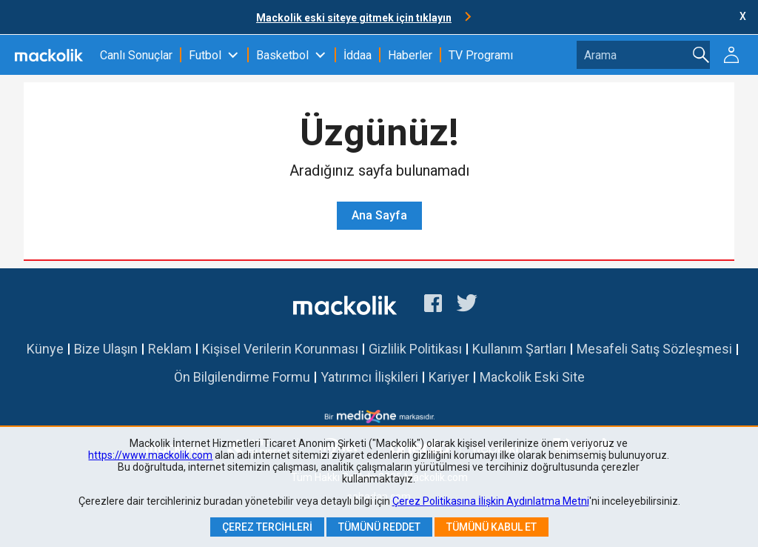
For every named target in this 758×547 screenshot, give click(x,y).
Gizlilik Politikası (415, 349)
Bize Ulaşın (106, 349)
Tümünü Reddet (379, 527)
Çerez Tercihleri (267, 527)
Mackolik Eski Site (532, 377)
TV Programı (481, 55)
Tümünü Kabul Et (491, 527)
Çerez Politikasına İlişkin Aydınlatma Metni (490, 501)
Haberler (410, 55)
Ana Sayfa (379, 215)
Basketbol (282, 55)
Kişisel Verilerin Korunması (280, 349)
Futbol (205, 55)
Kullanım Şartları (519, 349)
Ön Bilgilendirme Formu (242, 377)
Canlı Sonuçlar (136, 55)
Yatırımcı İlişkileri (369, 377)
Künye (45, 349)
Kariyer (449, 377)
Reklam (170, 349)
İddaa (357, 55)
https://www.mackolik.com (150, 455)
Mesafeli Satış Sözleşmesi (654, 349)
